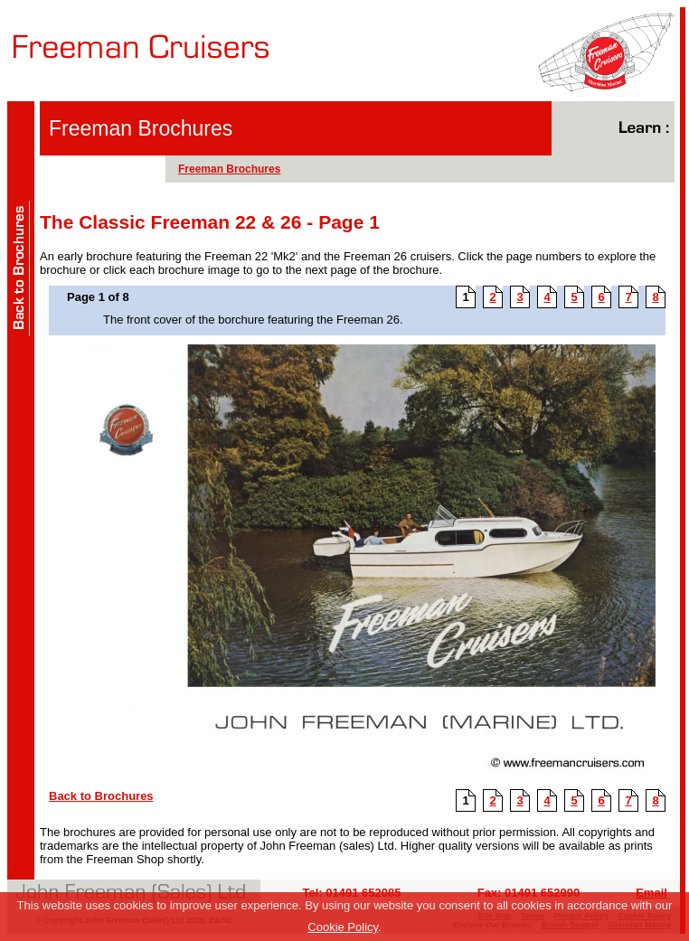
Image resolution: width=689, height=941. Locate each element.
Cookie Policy (342, 927)
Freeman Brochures (229, 169)
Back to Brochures (101, 796)
